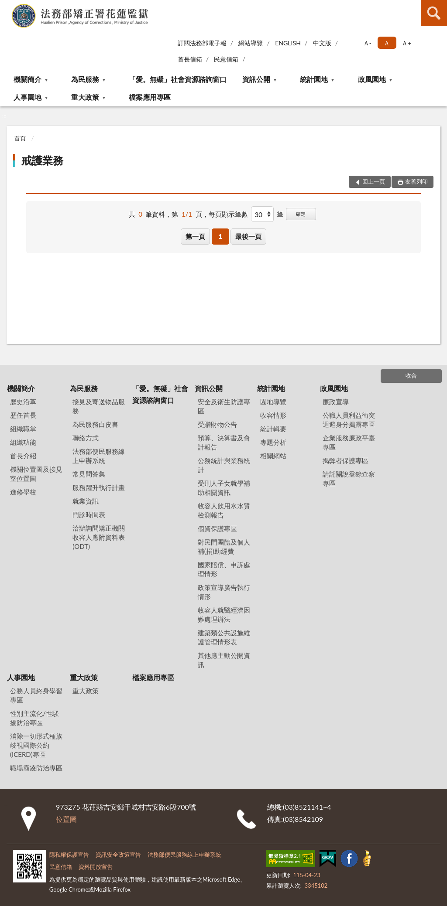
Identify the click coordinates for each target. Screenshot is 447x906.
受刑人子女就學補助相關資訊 (224, 487)
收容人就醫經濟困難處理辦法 (224, 614)
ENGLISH (288, 43)
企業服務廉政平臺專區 (349, 442)
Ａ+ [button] (406, 43)
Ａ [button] (387, 43)
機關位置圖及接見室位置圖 (36, 473)
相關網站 (273, 456)
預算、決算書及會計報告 (224, 442)
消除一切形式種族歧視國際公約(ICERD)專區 (36, 745)
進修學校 (23, 492)
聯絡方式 (85, 438)
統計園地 (314, 79)
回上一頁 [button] (373, 181)
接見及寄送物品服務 (98, 406)
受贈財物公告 (217, 424)
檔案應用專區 (150, 97)
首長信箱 (190, 59)
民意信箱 (226, 59)
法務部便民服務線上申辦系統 (98, 455)
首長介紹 (23, 456)
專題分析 (273, 442)
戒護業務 (42, 160)
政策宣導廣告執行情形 (224, 591)
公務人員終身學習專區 (36, 695)
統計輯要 (273, 429)
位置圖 (66, 819)
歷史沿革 (23, 401)
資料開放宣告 (96, 866)
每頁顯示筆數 (228, 214)
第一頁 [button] (195, 236)
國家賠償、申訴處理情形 (224, 569)
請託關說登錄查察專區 (349, 478)
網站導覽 (250, 43)
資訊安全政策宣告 (118, 854)
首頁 (20, 138)
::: (7, 6)
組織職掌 (23, 429)
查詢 (434, 13)
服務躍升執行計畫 (98, 487)
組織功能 (23, 442)
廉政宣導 (336, 401)
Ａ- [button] (367, 43)
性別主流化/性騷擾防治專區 (34, 717)
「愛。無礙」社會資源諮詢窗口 (178, 79)
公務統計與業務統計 (224, 464)
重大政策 (85, 97)
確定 (301, 214)
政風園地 (372, 79)
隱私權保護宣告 (69, 854)
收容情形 (273, 415)
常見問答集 (88, 474)
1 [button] (220, 236)
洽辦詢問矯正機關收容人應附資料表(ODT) (98, 537)
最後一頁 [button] (248, 236)
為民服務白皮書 (95, 424)
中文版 (322, 43)
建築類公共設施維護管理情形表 (224, 637)
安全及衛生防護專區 (224, 406)
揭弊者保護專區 (345, 460)
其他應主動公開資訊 (224, 659)
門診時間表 (88, 514)
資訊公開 (256, 79)
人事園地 (27, 97)
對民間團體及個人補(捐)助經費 (224, 546)
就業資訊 (85, 501)
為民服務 (85, 79)
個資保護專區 (217, 528)
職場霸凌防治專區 (36, 768)
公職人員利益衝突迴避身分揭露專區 (349, 419)
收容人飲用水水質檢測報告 (224, 510)
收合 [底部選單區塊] (411, 375)
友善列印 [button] (416, 181)
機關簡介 (27, 79)
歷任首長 (23, 415)
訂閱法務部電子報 (202, 43)
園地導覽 (273, 401)
